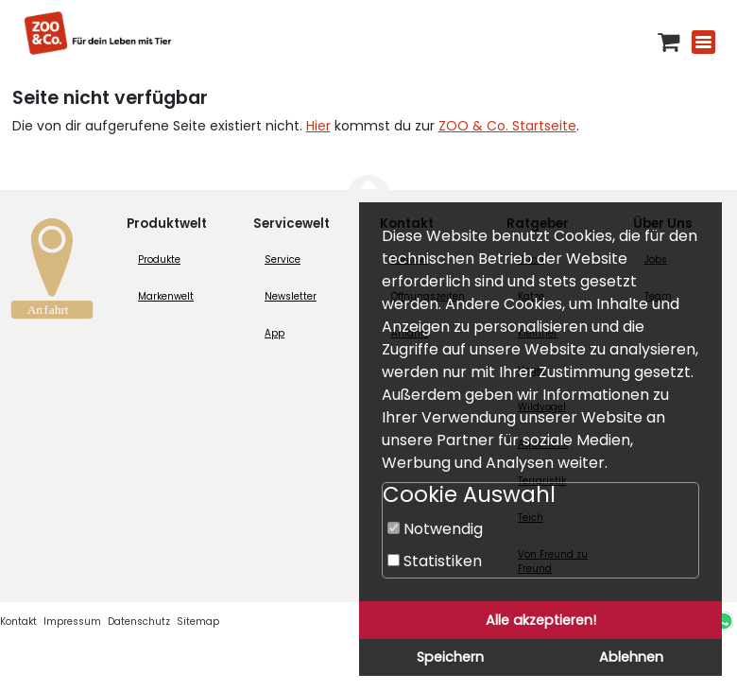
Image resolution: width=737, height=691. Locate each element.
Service (282, 259)
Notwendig (435, 529)
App (274, 333)
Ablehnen (631, 657)
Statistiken (434, 561)
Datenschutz (139, 621)
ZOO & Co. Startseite (507, 125)
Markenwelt (166, 296)
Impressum (72, 621)
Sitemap (198, 621)
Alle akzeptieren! (541, 620)
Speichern (450, 657)
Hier (318, 125)
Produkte (159, 259)
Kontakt (18, 621)
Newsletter (291, 296)
